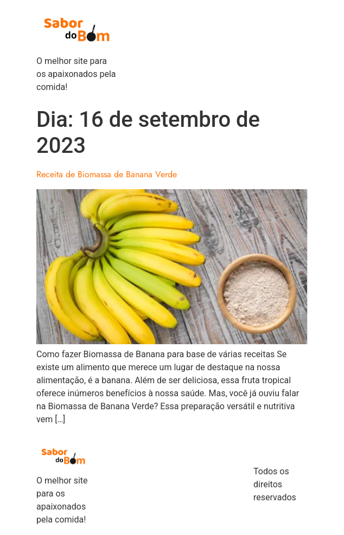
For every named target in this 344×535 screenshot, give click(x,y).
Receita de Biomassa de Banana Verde (106, 174)
